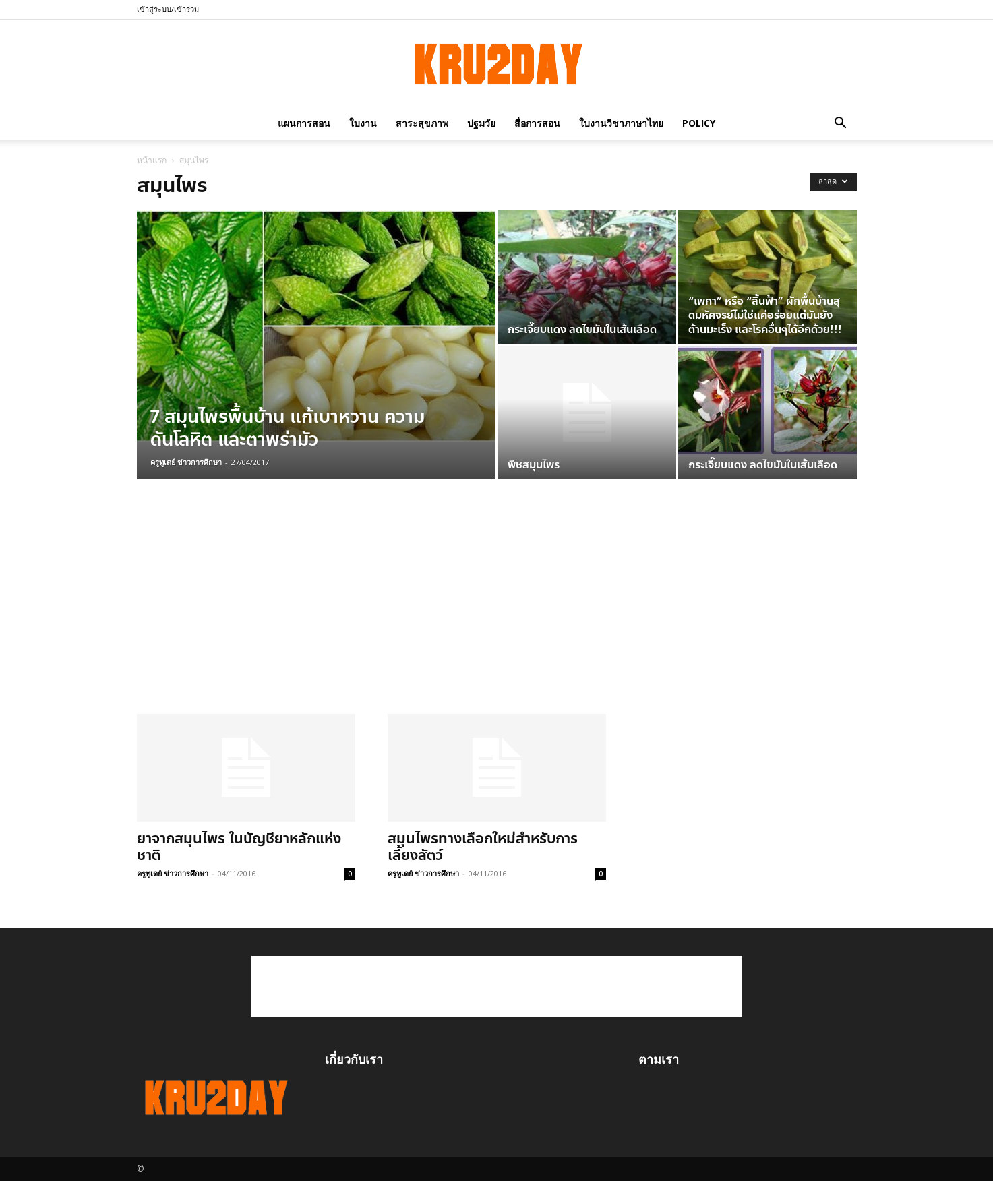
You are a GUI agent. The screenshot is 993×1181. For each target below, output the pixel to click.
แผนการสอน (304, 123)
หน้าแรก (152, 160)
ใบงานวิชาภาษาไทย (621, 123)
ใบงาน (363, 123)
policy (698, 123)
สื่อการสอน (537, 123)
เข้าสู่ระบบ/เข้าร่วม (168, 9)
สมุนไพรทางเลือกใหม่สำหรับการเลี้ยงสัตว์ (483, 847)
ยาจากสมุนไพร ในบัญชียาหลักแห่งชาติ (239, 847)
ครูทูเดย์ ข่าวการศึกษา (186, 462)
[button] (840, 123)
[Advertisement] (371, 612)
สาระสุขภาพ (422, 123)
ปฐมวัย (481, 123)
